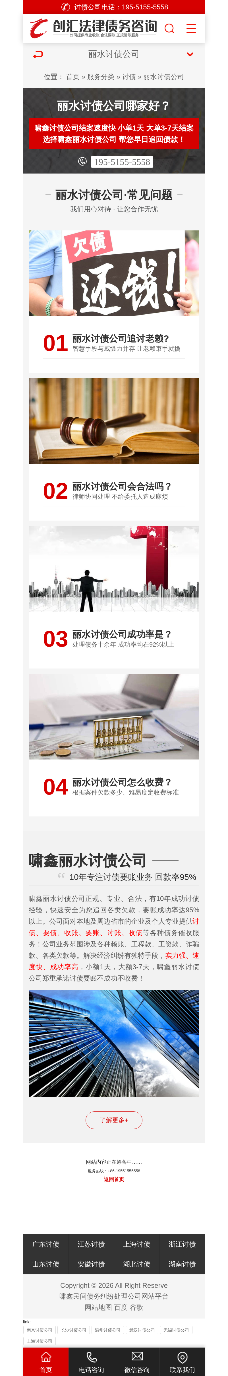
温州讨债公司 (108, 1330)
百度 (121, 1307)
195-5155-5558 (122, 162)
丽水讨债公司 (163, 77)
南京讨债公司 (39, 1330)
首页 (73, 77)
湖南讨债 (182, 1264)
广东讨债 (45, 1244)
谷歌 (136, 1307)
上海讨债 (136, 1244)
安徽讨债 (91, 1264)
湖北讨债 (136, 1264)
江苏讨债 (91, 1244)
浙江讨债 (182, 1244)
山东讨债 (45, 1264)
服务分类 (101, 77)
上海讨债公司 (39, 1341)
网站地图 (98, 1307)
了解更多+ (114, 1120)
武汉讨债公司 (142, 1330)
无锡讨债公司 (176, 1330)
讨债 (129, 77)
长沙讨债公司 (73, 1330)
